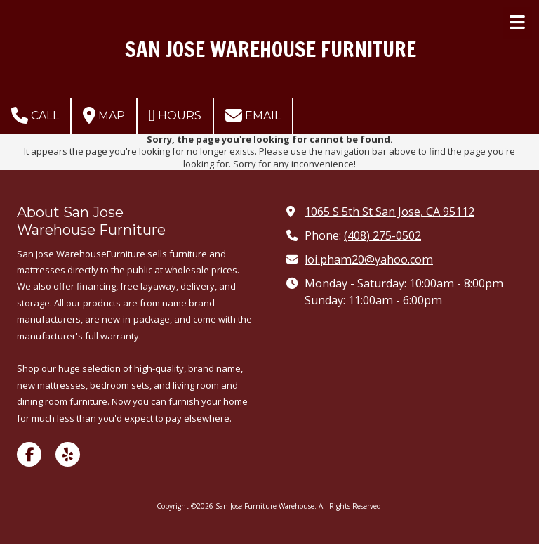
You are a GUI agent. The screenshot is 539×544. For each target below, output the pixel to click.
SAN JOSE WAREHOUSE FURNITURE (270, 49)
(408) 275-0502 (382, 235)
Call (35, 115)
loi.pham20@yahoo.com (369, 259)
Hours (175, 115)
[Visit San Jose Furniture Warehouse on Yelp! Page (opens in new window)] (67, 454)
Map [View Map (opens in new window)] (104, 115)
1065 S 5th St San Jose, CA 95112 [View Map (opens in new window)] (389, 211)
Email (253, 115)
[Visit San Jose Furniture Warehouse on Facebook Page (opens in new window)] (29, 454)
